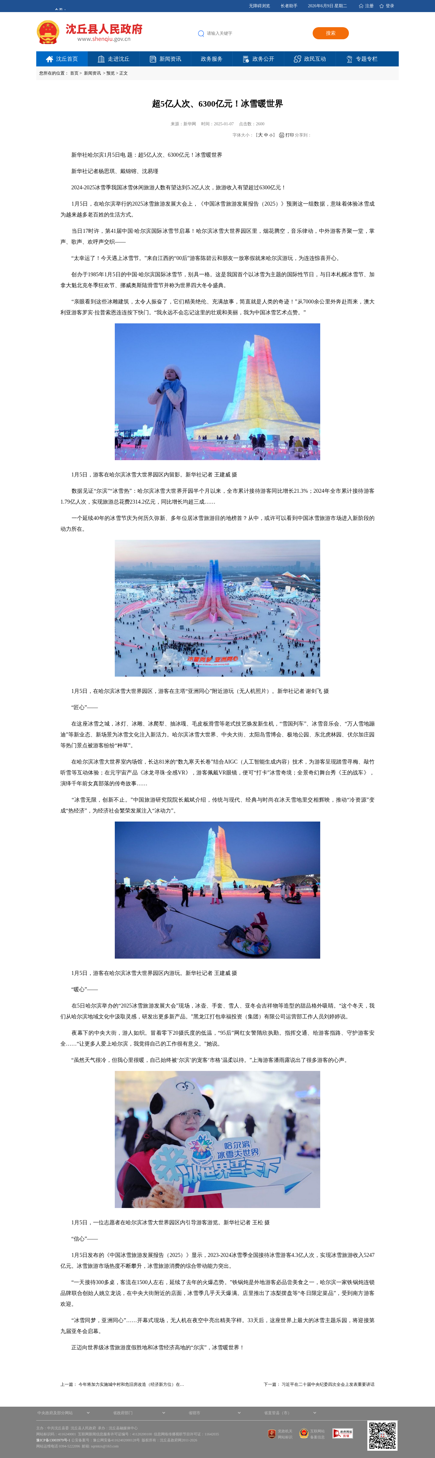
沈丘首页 (67, 59)
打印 (286, 135)
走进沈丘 (119, 59)
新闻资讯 (170, 59)
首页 (74, 73)
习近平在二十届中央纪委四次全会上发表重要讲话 (328, 1384)
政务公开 (263, 59)
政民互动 (315, 59)
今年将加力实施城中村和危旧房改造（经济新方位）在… (131, 1384)
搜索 (331, 33)
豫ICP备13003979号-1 (53, 1440)
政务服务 (212, 59)
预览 (110, 73)
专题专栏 (367, 59)
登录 (390, 6)
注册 (369, 6)
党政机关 (285, 1431)
